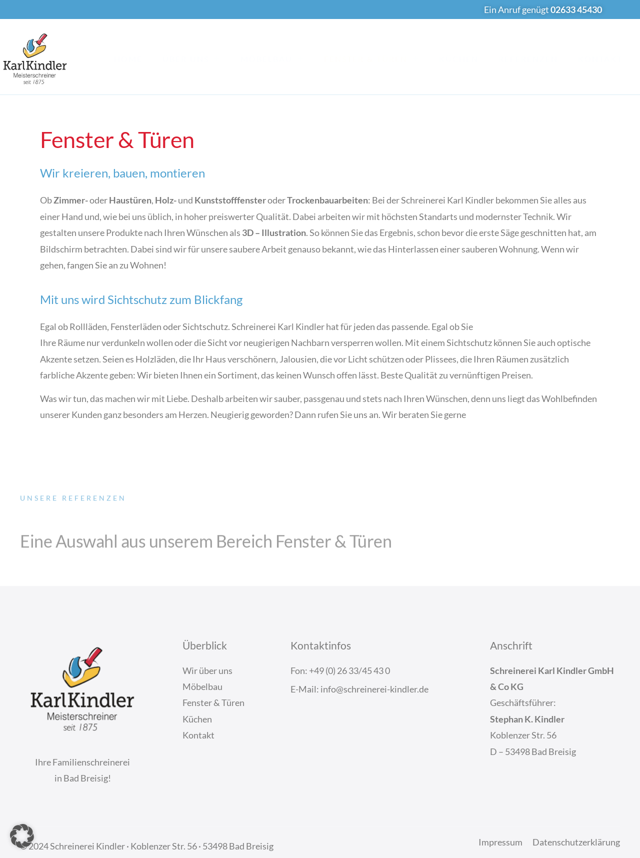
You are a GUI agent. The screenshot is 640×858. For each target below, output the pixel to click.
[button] (22, 836)
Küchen (458, 59)
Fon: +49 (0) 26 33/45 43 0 (340, 670)
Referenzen (528, 59)
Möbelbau (272, 58)
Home (128, 59)
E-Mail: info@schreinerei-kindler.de (359, 689)
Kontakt (600, 59)
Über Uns (191, 58)
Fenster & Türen (371, 58)
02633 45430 (576, 9)
